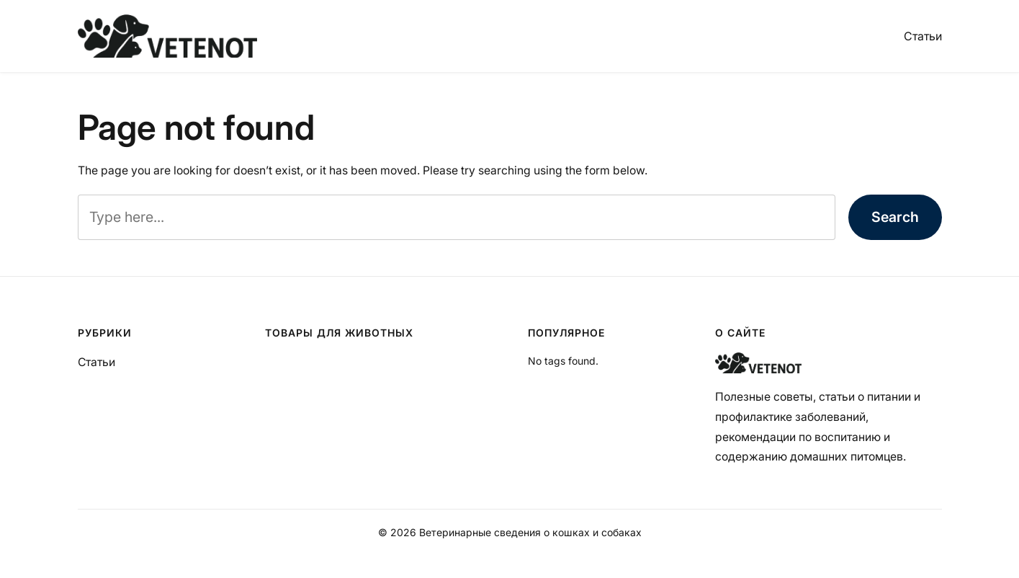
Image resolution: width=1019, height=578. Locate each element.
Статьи (923, 36)
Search (895, 217)
